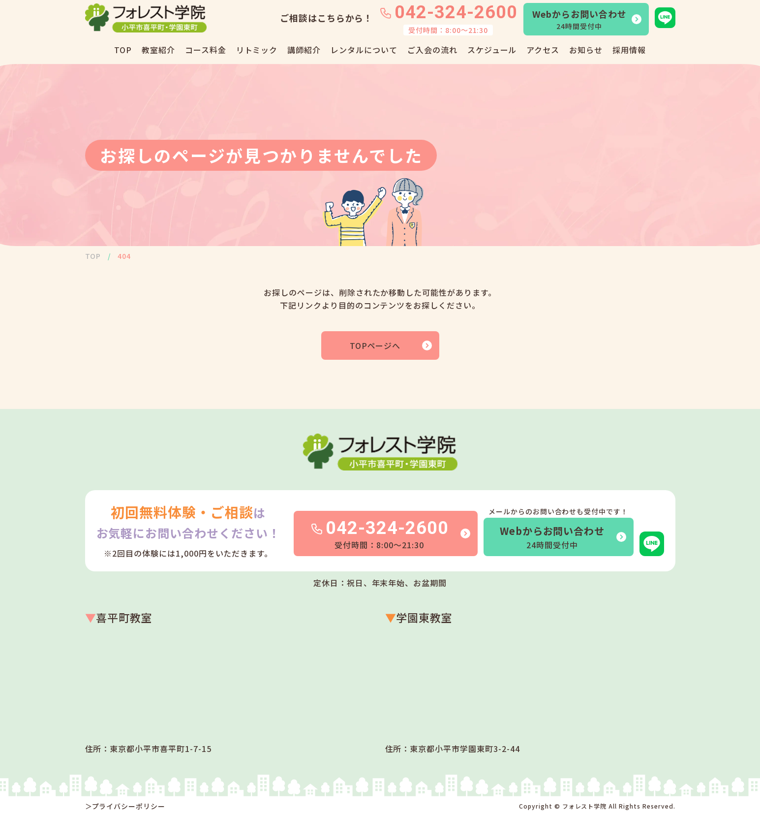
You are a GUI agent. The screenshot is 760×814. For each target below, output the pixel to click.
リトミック (257, 50)
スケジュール (492, 50)
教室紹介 (158, 50)
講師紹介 (304, 50)
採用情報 (629, 50)
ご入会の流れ (432, 50)
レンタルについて (364, 50)
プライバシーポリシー (129, 806)
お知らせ (586, 50)
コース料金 (205, 50)
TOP (123, 50)
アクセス (542, 50)
